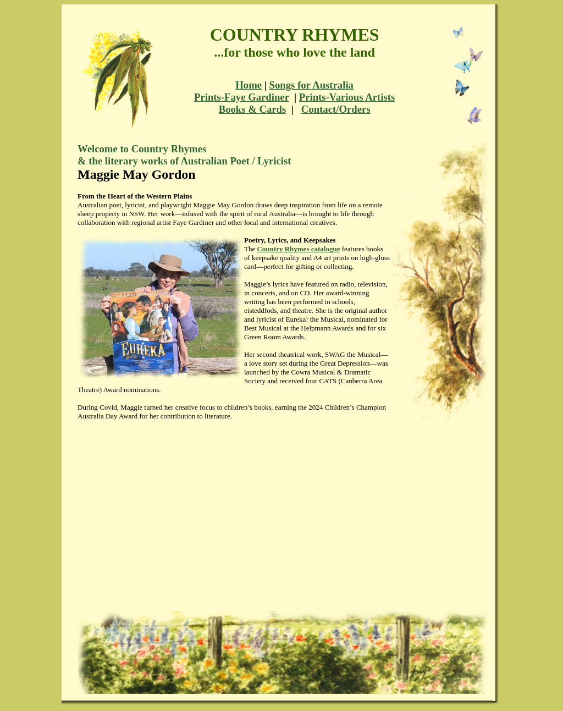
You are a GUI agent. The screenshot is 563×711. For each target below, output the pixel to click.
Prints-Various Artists (347, 97)
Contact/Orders (336, 109)
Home (248, 85)
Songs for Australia (311, 85)
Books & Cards (252, 109)
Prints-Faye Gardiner (241, 97)
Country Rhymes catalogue (298, 249)
